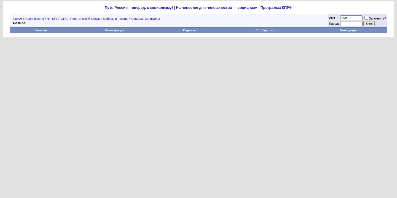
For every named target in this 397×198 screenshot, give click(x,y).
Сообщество (265, 30)
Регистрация (114, 30)
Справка (189, 30)
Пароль (334, 23)
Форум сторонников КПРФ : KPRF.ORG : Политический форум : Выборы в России (70, 18)
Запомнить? (375, 18)
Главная (40, 30)
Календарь (348, 30)
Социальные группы (145, 18)
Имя (332, 18)
